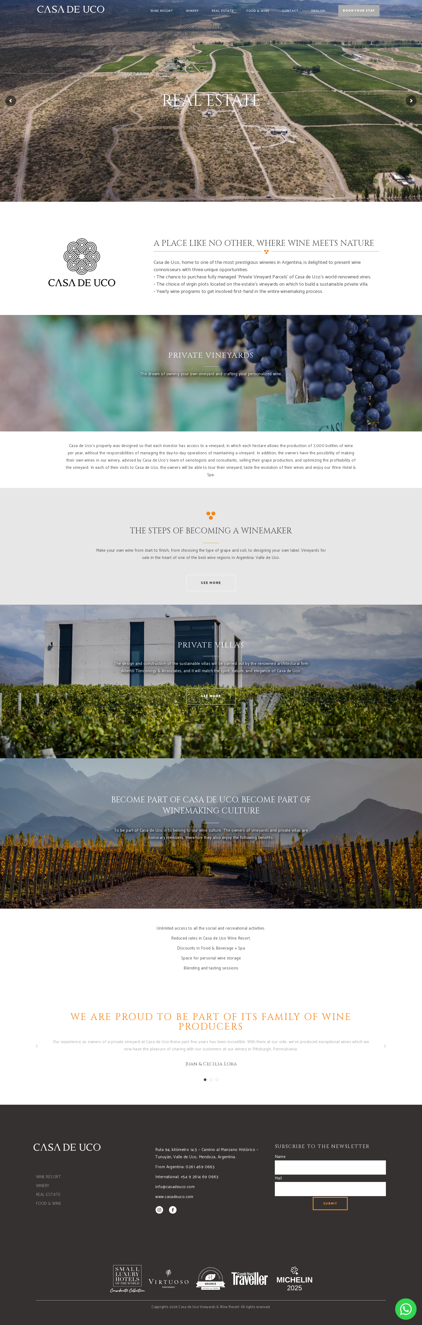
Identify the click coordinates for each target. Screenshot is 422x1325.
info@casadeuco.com (175, 1187)
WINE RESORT (48, 1177)
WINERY (43, 1185)
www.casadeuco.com (174, 1196)
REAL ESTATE (48, 1194)
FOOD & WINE (48, 1203)
